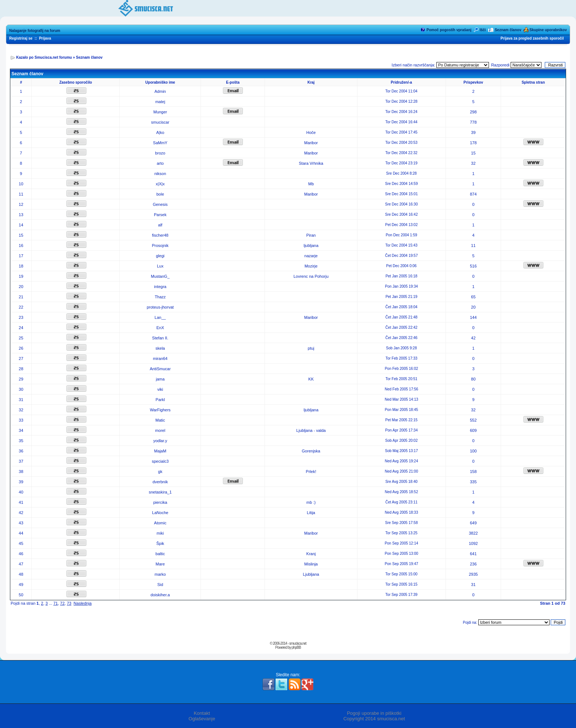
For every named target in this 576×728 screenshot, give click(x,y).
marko (160, 574)
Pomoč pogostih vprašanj (448, 30)
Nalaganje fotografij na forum (34, 31)
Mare (160, 564)
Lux (160, 266)
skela (160, 348)
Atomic (160, 523)
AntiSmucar (160, 369)
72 (62, 603)
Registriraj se (20, 38)
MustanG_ (160, 276)
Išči (483, 30)
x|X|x (160, 184)
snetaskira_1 (160, 492)
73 (69, 603)
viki (160, 389)
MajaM (160, 451)
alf (160, 225)
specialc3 (160, 461)
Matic (160, 420)
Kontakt (202, 713)
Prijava (45, 38)
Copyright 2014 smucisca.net (374, 718)
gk (160, 471)
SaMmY (160, 143)
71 (55, 603)
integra (160, 286)
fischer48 (160, 235)
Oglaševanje (201, 718)
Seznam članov (508, 30)
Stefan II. (160, 338)
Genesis (160, 204)
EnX (160, 327)
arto (160, 163)
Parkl (160, 399)
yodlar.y (160, 440)
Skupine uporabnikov (548, 30)
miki (160, 533)
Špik (160, 543)
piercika (160, 502)
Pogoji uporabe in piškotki (374, 713)
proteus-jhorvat (160, 307)
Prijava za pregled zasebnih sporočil (532, 38)
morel (160, 430)
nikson (160, 173)
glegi (160, 256)
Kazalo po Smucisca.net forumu (44, 57)
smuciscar (160, 122)
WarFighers (160, 410)
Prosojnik (160, 245)
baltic (160, 554)
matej (160, 101)
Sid (160, 584)
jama (160, 379)
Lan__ (160, 317)
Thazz (160, 297)
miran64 (160, 358)
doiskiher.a (160, 595)
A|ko (160, 132)
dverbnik (160, 482)
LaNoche (160, 512)
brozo (160, 153)
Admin (160, 91)
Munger (160, 112)
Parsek (160, 214)
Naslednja (82, 603)
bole (160, 194)
